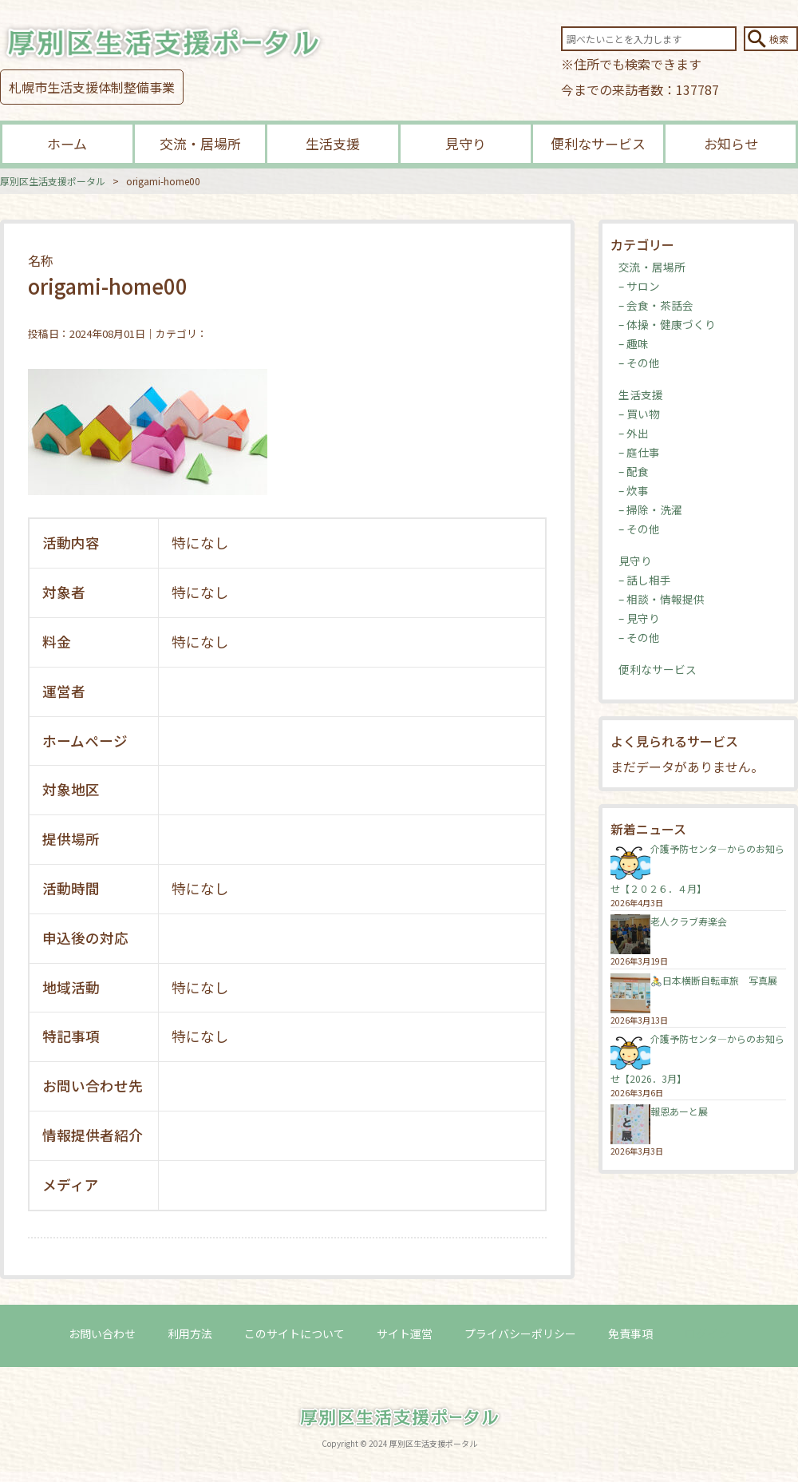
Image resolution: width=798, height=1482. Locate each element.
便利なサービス (598, 143)
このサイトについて (294, 1333)
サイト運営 (405, 1333)
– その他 (639, 362)
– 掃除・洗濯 (650, 509)
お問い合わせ (102, 1333)
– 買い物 (639, 414)
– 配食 (633, 471)
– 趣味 (633, 343)
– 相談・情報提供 (661, 599)
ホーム (67, 143)
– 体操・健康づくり (667, 324)
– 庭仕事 (639, 452)
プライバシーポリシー (520, 1333)
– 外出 (633, 433)
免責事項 (630, 1333)
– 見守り (639, 618)
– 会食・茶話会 (655, 305)
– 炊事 (633, 490)
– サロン (639, 286)
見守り (465, 143)
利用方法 (190, 1333)
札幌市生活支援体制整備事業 (92, 87)
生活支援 (333, 143)
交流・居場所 (200, 143)
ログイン (707, 1333)
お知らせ (731, 143)
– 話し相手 (644, 580)
